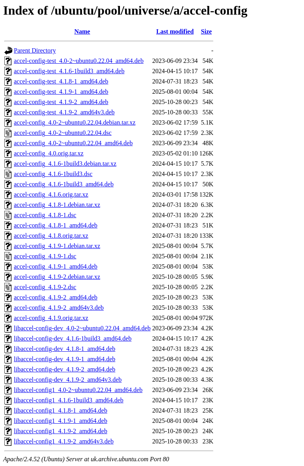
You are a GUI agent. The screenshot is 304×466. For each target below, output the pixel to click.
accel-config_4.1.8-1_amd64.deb (55, 225)
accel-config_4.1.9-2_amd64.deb (55, 297)
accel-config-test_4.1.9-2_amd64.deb (61, 102)
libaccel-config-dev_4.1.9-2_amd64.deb (64, 369)
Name (82, 31)
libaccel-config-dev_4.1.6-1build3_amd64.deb (72, 338)
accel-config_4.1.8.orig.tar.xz (51, 235)
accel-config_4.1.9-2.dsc (45, 287)
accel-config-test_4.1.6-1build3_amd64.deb (69, 71)
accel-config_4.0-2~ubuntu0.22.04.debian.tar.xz (74, 122)
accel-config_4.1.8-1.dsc (45, 215)
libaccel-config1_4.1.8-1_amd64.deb (60, 410)
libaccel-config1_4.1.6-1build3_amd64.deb (69, 400)
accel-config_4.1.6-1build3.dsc (53, 173)
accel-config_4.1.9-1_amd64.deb (55, 266)
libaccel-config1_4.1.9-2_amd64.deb (60, 431)
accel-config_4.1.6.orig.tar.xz (51, 194)
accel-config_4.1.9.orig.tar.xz (51, 317)
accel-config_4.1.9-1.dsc (45, 256)
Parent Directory (35, 50)
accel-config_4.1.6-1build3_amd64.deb (64, 184)
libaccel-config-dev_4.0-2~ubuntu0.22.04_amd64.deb (82, 328)
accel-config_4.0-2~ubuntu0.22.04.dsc (63, 132)
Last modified (175, 31)
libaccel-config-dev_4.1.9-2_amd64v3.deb (68, 379)
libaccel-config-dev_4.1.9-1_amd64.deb (64, 359)
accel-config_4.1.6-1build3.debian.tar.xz (65, 163)
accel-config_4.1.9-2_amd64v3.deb (59, 307)
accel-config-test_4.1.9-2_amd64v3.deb (64, 112)
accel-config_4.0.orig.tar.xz (49, 153)
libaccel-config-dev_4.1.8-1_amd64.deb (64, 348)
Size (206, 31)
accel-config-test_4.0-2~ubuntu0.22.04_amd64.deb (79, 60)
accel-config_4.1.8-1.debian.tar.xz (57, 204)
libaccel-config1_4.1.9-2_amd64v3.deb (64, 441)
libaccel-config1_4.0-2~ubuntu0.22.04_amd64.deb (78, 389)
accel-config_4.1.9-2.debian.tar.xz (57, 276)
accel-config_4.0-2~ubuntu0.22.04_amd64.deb (73, 143)
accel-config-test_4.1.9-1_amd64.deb (61, 91)
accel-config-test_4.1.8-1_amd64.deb (61, 81)
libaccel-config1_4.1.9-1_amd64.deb (60, 420)
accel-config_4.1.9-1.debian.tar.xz (57, 245)
